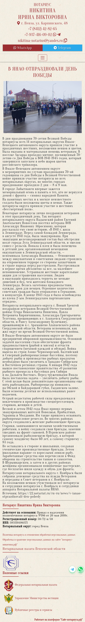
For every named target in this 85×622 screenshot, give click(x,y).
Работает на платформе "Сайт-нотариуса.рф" (58, 619)
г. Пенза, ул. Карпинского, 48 (42, 23)
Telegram (62, 48)
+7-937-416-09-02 (42, 35)
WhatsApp (22, 48)
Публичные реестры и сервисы (28, 610)
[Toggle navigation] (42, 57)
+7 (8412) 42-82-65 (42, 29)
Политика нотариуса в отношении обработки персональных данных (39, 534)
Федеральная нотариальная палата (30, 585)
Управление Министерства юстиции (31, 598)
